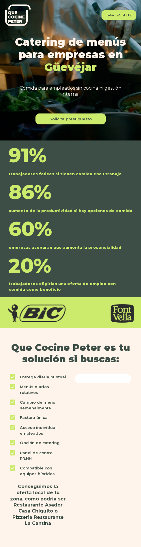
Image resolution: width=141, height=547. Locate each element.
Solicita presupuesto (71, 119)
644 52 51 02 (118, 15)
